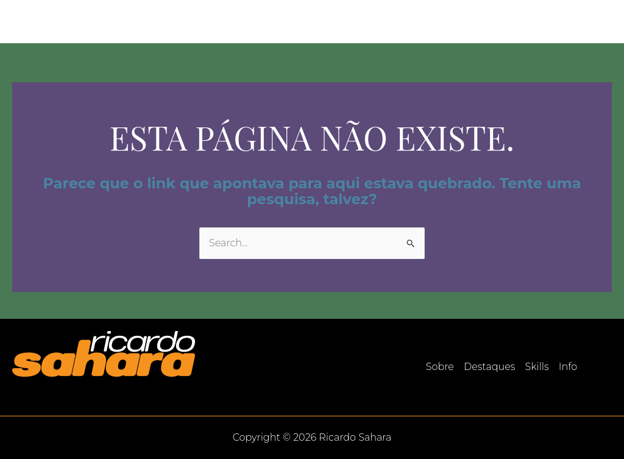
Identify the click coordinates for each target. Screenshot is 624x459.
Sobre (409, 21)
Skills (527, 21)
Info (569, 21)
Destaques (469, 21)
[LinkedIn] (606, 21)
